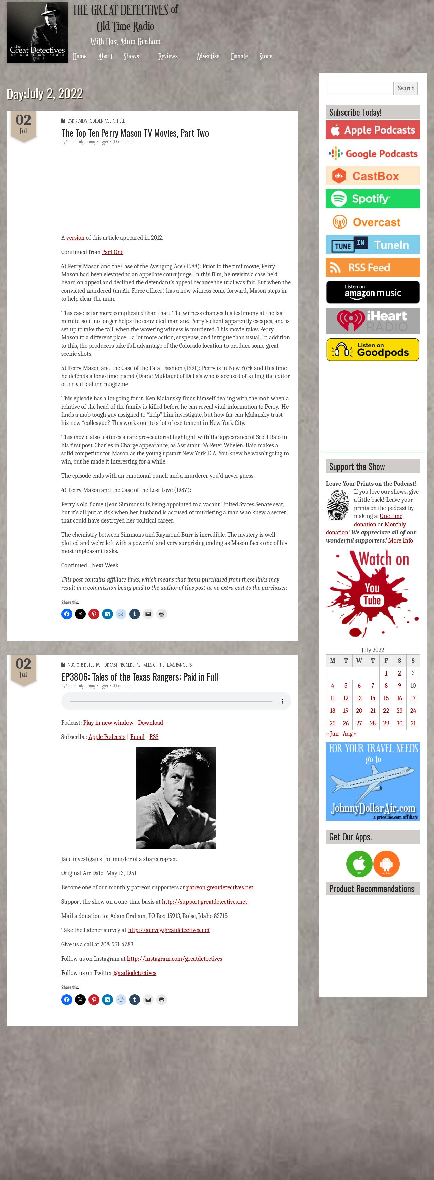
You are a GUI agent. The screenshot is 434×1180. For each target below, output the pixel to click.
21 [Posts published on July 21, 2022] (372, 710)
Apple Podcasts (107, 737)
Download (150, 722)
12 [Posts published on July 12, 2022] (345, 698)
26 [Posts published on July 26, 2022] (346, 723)
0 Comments (123, 141)
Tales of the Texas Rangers (167, 665)
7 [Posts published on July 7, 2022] (372, 685)
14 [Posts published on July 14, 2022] (372, 698)
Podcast (110, 665)
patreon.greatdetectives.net (219, 887)
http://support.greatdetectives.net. (205, 901)
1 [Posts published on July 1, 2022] (386, 673)
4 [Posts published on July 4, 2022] (332, 685)
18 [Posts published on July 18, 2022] (332, 710)
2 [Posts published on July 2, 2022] (399, 673)
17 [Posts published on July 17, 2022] (413, 698)
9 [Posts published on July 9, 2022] (399, 685)
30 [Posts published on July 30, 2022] (400, 723)
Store (265, 56)
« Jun (332, 734)
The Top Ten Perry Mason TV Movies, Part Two (135, 132)
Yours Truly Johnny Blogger (87, 141)
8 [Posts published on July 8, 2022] (386, 685)
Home (80, 56)
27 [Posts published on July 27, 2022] (359, 723)
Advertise (208, 56)
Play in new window (108, 722)
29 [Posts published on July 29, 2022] (386, 723)
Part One (112, 252)
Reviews (168, 56)
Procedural (129, 665)
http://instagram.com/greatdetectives (174, 958)
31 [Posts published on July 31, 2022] (413, 723)
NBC (71, 665)
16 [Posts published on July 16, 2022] (399, 698)
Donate (239, 56)
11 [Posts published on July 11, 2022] (332, 698)
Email (137, 737)
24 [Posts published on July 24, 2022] (413, 710)
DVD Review (77, 121)
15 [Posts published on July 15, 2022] (386, 698)
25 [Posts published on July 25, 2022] (332, 723)
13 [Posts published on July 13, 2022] (359, 698)
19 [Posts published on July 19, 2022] (345, 710)
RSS (153, 737)
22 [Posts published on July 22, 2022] (386, 710)
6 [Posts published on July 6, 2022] (359, 685)
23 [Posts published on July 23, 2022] (399, 710)
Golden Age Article (107, 121)
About (105, 56)
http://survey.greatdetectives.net (169, 930)
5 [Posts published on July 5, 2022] (346, 685)
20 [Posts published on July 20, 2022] (359, 710)
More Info (400, 540)
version (75, 237)
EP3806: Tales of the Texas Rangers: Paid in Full (139, 676)
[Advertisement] (372, 410)
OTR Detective (89, 665)
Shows (131, 56)
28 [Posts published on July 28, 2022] (373, 723)
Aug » (350, 734)
